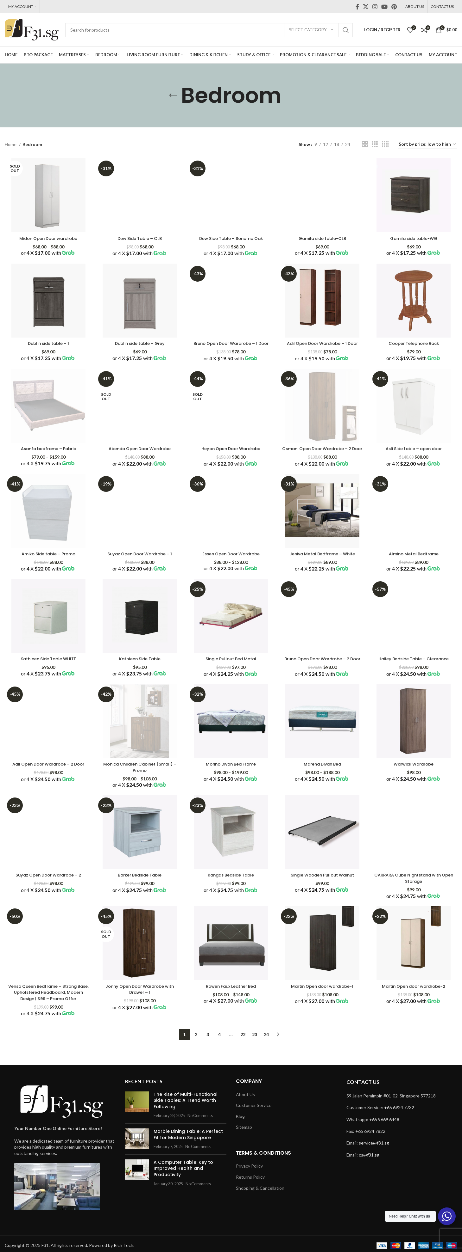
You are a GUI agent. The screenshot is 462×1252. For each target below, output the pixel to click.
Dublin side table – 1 (47, 342)
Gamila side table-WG (414, 237)
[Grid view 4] (385, 144)
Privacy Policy (249, 1194)
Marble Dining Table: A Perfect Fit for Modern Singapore (188, 1163)
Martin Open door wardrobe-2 (414, 1008)
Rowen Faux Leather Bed (231, 1008)
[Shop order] (427, 144)
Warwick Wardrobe (414, 784)
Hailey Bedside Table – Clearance (414, 672)
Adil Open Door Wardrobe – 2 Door (47, 787)
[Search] (209, 30)
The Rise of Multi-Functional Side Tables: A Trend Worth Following (186, 1129)
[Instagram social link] (374, 6)
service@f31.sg (374, 1171)
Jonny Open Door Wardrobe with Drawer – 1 (139, 1011)
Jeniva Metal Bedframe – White (323, 567)
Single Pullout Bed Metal (230, 672)
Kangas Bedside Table (231, 897)
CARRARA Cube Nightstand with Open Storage (414, 900)
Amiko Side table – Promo (47, 567)
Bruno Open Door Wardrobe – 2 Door (322, 675)
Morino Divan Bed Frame (231, 784)
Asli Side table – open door (414, 454)
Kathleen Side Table (139, 672)
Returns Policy (250, 1205)
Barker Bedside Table (139, 897)
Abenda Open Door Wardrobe (139, 454)
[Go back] (173, 95)
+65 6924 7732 (399, 1136)
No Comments (200, 1144)
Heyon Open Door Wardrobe (231, 454)
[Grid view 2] (365, 144)
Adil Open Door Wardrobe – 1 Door (322, 345)
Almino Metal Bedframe (414, 567)
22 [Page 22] (242, 1063)
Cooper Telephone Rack (414, 342)
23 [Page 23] (254, 1063)
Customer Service (253, 1133)
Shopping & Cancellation (260, 1216)
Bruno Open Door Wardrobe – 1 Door (231, 345)
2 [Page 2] (196, 1063)
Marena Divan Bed (323, 784)
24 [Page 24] (266, 1063)
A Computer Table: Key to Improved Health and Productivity (183, 1197)
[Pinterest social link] (394, 6)
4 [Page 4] (219, 1063)
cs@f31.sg (369, 1183)
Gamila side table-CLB (323, 237)
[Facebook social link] (357, 6)
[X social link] (365, 6)
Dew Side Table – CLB (139, 237)
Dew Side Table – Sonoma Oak (231, 237)
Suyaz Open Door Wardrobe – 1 (139, 567)
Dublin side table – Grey (139, 342)
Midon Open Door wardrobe (47, 237)
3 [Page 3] (207, 1063)
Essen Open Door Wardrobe (231, 567)
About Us (245, 1123)
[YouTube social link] (384, 6)
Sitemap (244, 1155)
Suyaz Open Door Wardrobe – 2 (47, 897)
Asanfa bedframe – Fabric (47, 454)
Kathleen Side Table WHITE (47, 672)
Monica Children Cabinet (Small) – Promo (139, 787)
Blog (240, 1144)
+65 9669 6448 (384, 1148)
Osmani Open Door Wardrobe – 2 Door (323, 457)
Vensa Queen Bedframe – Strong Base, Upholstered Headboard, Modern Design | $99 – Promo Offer (47, 1017)
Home (11, 144)
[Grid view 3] (375, 144)
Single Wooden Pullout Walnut (323, 897)
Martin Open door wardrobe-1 (323, 1008)
